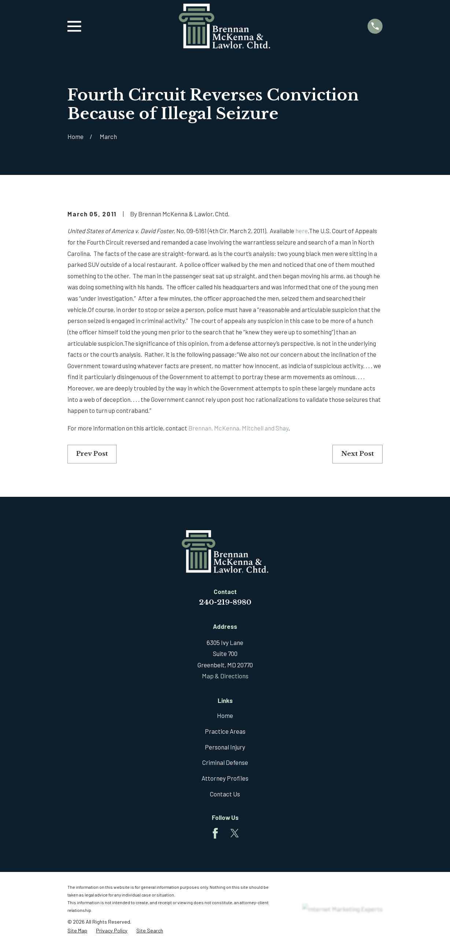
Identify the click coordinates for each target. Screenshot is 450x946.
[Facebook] (215, 833)
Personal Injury (225, 747)
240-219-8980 (225, 602)
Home (225, 715)
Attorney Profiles (225, 778)
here (301, 230)
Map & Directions (225, 675)
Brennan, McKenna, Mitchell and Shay (238, 428)
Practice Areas (225, 731)
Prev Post (92, 454)
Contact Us (225, 794)
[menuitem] (77, 931)
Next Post (357, 454)
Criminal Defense (225, 762)
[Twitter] (234, 833)
